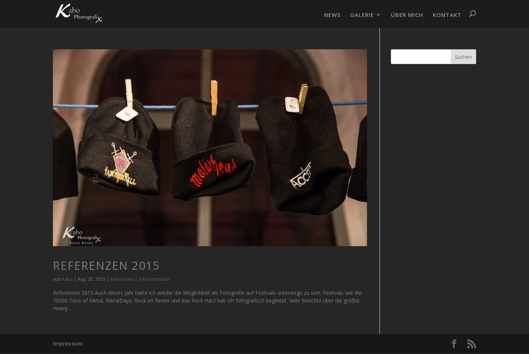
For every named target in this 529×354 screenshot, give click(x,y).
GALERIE (362, 15)
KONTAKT (447, 15)
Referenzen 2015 (106, 265)
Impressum (68, 343)
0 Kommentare (153, 279)
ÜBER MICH (407, 15)
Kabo (67, 279)
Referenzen (122, 279)
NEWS (332, 15)
